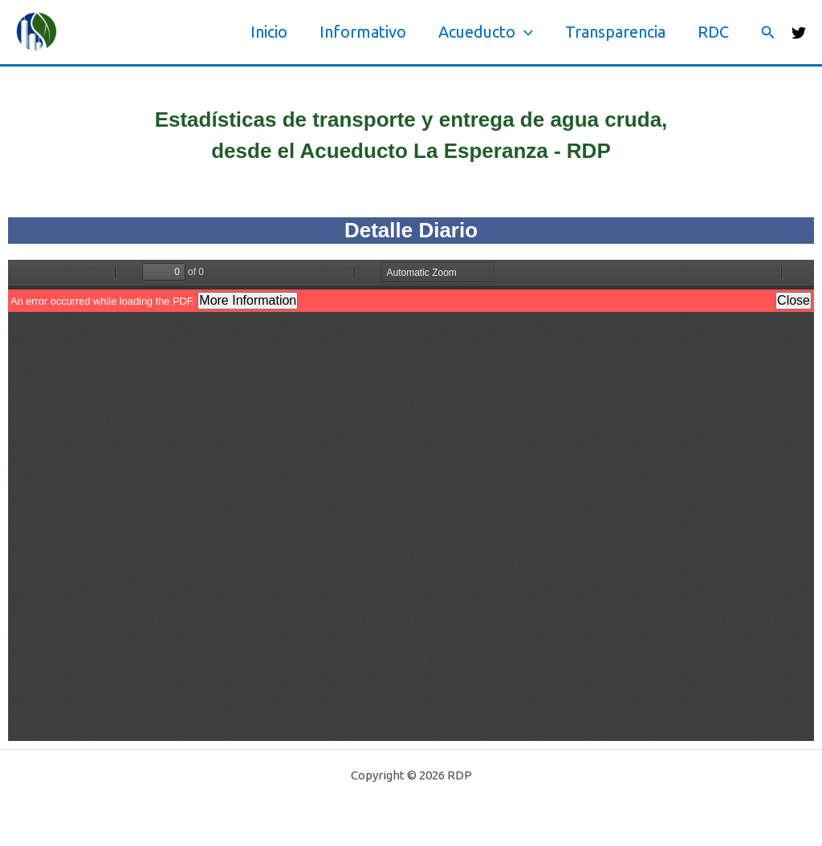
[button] (768, 32)
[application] (524, 32)
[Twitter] (798, 33)
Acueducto (485, 32)
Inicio (268, 31)
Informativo (362, 31)
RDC (713, 31)
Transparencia (615, 31)
